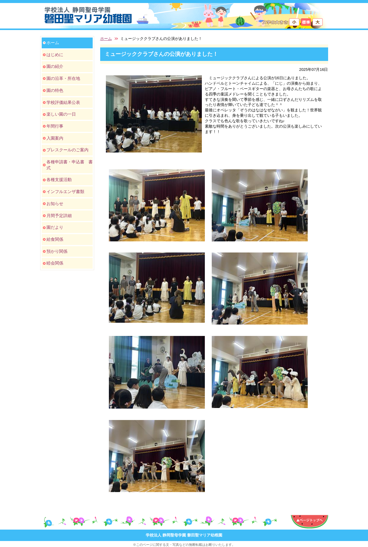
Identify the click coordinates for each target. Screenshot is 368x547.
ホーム (52, 42)
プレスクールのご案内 (67, 149)
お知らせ (54, 203)
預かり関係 (56, 251)
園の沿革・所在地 (63, 78)
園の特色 (54, 90)
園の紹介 (54, 66)
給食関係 (54, 239)
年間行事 (54, 126)
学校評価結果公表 (63, 102)
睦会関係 (54, 263)
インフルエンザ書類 (65, 191)
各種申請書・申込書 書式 (69, 164)
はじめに (54, 54)
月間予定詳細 (59, 215)
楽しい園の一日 (61, 114)
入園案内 (54, 138)
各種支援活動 (59, 179)
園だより (54, 227)
